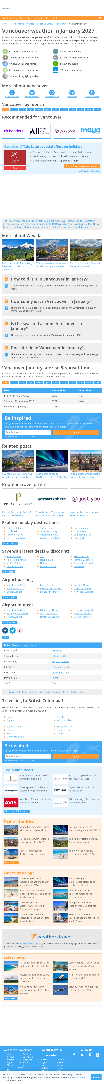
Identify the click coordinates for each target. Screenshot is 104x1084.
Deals (29, 18)
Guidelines (27, 1064)
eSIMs (10, 737)
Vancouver (61, 23)
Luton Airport (47, 589)
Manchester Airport (17, 589)
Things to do (64, 734)
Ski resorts (79, 542)
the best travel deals (28, 948)
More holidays (9, 548)
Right (55, 682)
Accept (96, 1077)
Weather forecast (52, 96)
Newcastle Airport (83, 596)
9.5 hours (57, 655)
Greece (59, 1067)
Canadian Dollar (60, 671)
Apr (30, 109)
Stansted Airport (15, 592)
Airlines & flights (15, 567)
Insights (50, 18)
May (39, 109)
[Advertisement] (57, 8)
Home (5, 23)
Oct (80, 109)
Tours (60, 737)
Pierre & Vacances (83, 564)
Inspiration (39, 18)
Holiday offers (14, 561)
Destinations (19, 18)
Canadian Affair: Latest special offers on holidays (43, 151)
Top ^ (5, 642)
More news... (10, 1003)
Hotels (60, 721)
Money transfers (15, 741)
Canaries (60, 1064)
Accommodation (65, 724)
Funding (26, 1067)
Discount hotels (15, 571)
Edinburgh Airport (50, 596)
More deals (8, 576)
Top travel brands (16, 564)
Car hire (11, 734)
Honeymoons (81, 532)
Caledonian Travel (83, 567)
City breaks (12, 535)
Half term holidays (16, 542)
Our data (27, 1058)
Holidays (11, 721)
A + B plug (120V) (61, 677)
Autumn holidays (49, 539)
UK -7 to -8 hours (61, 660)
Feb (14, 109)
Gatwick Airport (82, 589)
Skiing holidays (65, 731)
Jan (6, 109)
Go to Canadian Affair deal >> (82, 170)
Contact (10, 1061)
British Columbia (45, 23)
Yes (54, 687)
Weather (7, 18)
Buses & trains (14, 731)
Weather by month (32, 96)
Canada (30, 23)
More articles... (11, 867)
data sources (85, 231)
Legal (9, 1067)
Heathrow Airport (49, 621)
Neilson (44, 567)
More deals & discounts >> (17, 815)
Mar (22, 109)
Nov (89, 109)
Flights (10, 724)
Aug (63, 109)
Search (59, 18)
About (10, 1058)
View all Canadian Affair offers (88, 175)
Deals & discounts (92, 96)
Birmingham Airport (51, 592)
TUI (42, 561)
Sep (72, 109)
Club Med (79, 571)
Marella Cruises (48, 571)
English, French (60, 666)
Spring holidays (48, 532)
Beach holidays (14, 532)
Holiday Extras (81, 561)
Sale (15, 172)
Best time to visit (12, 96)
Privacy (10, 1064)
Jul (56, 109)
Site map (11, 1070)
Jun (47, 109)
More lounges (9, 627)
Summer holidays (49, 535)
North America (17, 23)
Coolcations (80, 535)
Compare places (82, 539)
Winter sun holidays (50, 542)
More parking (9, 601)
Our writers (28, 1061)
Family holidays (15, 539)
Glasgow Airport (82, 592)
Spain (59, 1069)
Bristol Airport (14, 596)
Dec (97, 109)
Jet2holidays (46, 564)
